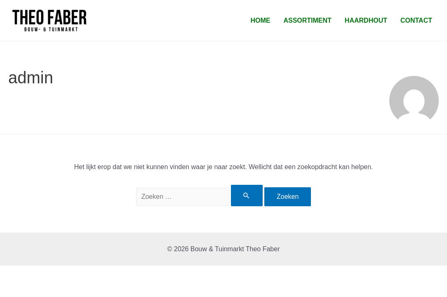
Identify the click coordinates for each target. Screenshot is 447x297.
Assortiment (307, 20)
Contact (416, 20)
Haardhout (366, 20)
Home (260, 20)
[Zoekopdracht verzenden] (246, 195)
